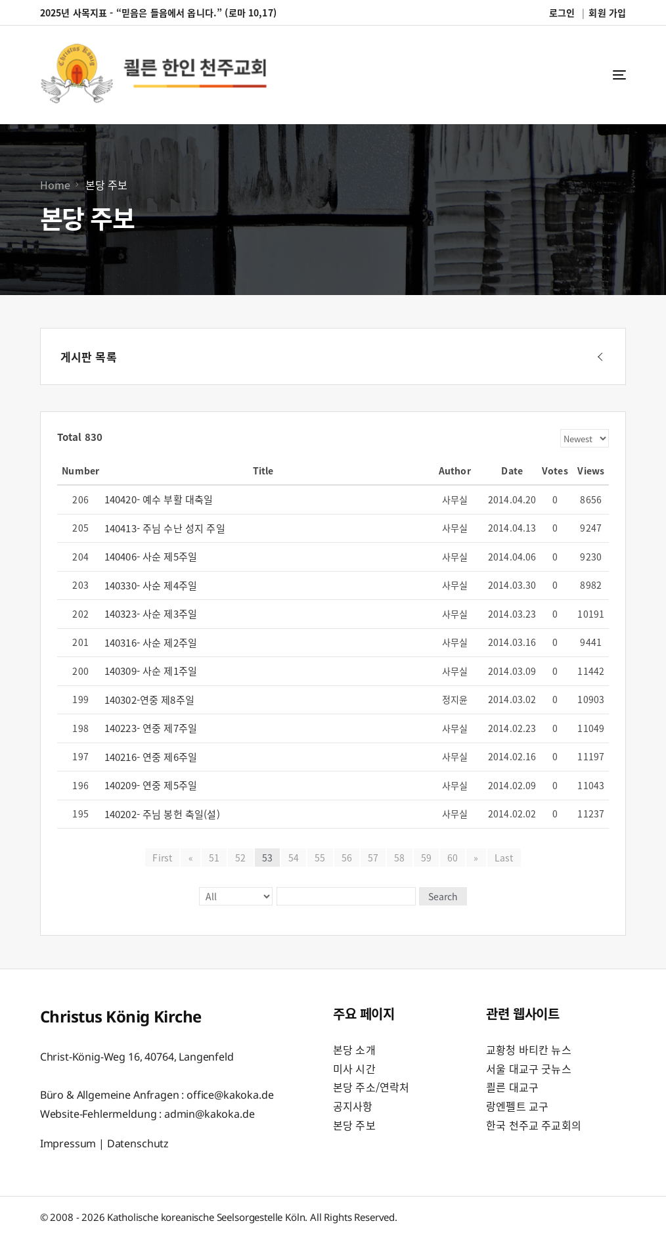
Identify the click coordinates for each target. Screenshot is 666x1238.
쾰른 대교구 (512, 1087)
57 (373, 857)
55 (320, 857)
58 (399, 857)
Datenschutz (138, 1143)
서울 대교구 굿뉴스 (528, 1068)
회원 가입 (607, 12)
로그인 (562, 12)
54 (293, 857)
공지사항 (353, 1106)
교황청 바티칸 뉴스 (528, 1049)
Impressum (68, 1143)
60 (452, 857)
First (163, 857)
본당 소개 (354, 1049)
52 (240, 857)
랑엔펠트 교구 (517, 1106)
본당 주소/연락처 (371, 1087)
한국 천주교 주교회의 (533, 1125)
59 (426, 857)
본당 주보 (354, 1125)
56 (347, 857)
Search (442, 896)
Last (503, 857)
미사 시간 (354, 1068)
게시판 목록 (88, 356)
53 (267, 857)
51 (214, 857)
